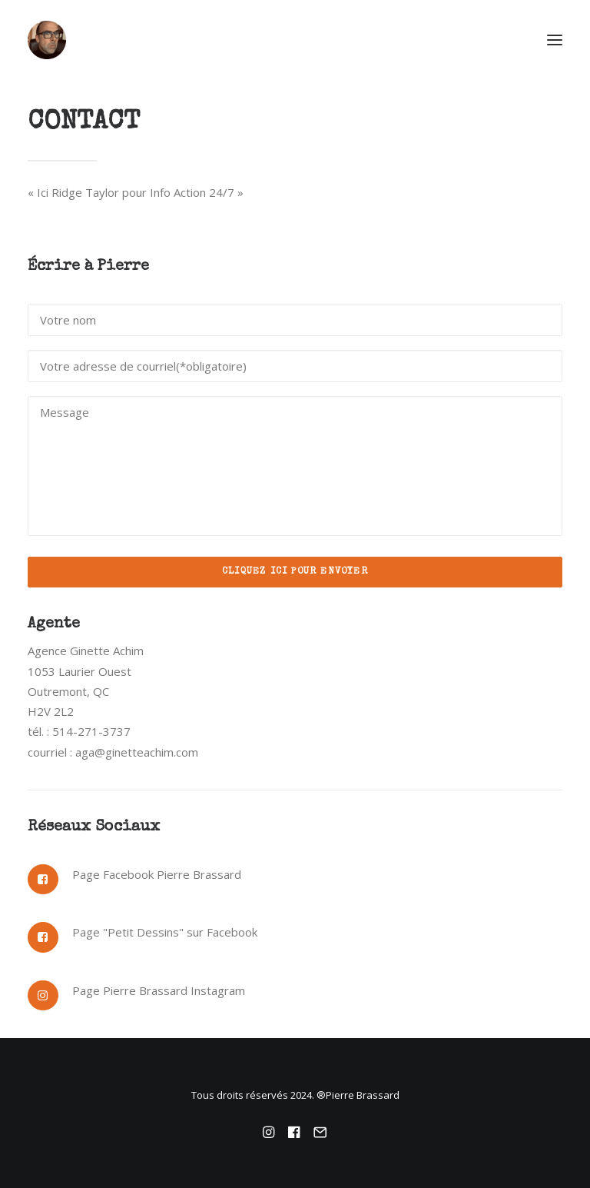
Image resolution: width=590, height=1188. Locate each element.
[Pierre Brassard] (295, 40)
